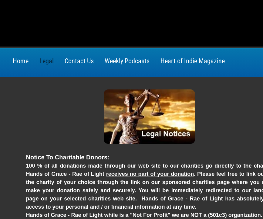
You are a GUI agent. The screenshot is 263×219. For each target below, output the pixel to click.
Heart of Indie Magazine (192, 61)
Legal (46, 61)
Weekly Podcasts (127, 61)
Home (21, 61)
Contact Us (79, 61)
